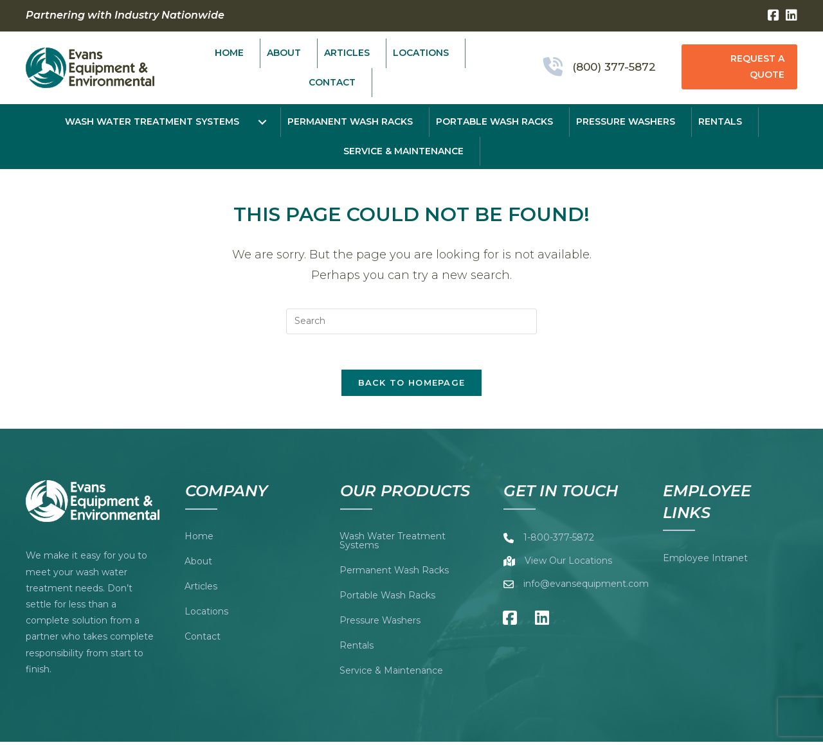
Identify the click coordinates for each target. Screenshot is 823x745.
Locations (206, 614)
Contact (203, 639)
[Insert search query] (411, 321)
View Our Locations (568, 564)
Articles (201, 589)
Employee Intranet (705, 562)
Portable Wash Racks (387, 598)
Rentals (356, 648)
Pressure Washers (380, 623)
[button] (739, 66)
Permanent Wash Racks (394, 573)
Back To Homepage (412, 386)
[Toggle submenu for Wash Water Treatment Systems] (262, 122)
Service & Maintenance (391, 673)
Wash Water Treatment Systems (392, 544)
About (198, 564)
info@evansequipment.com (586, 587)
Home (199, 539)
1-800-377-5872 (558, 541)
